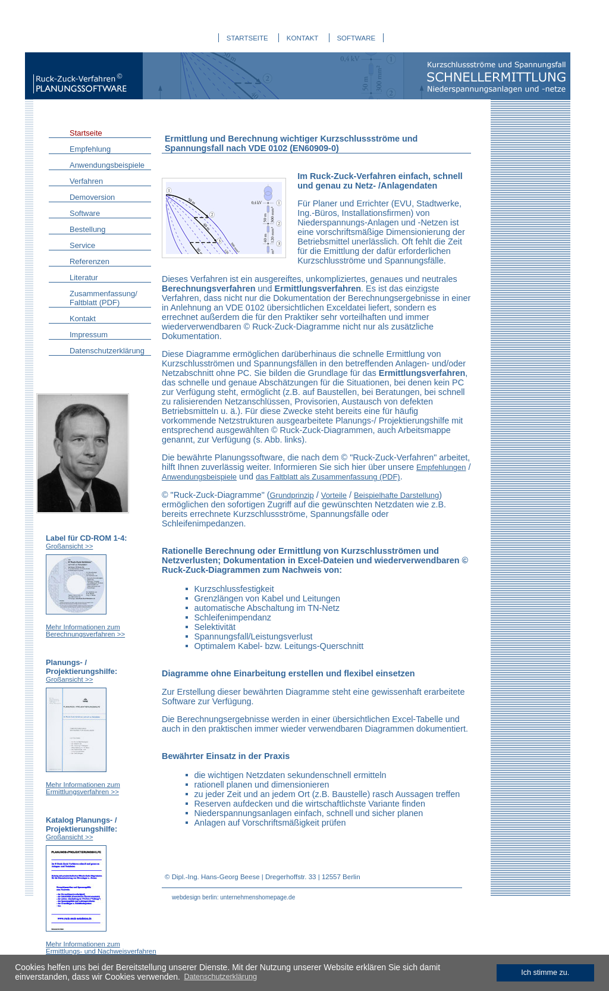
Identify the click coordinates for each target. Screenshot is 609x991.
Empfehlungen (441, 467)
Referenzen (89, 261)
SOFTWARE (356, 38)
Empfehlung (90, 149)
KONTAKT (303, 38)
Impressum (89, 334)
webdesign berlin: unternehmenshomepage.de (233, 897)
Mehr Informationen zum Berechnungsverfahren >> (85, 630)
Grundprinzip (292, 495)
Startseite (86, 132)
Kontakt (83, 318)
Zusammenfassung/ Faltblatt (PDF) (103, 298)
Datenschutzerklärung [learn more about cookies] (220, 977)
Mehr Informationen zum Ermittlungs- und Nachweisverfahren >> (101, 951)
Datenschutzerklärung (107, 350)
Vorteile (334, 495)
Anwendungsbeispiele (107, 165)
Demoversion (92, 197)
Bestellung (88, 229)
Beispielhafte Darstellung (396, 495)
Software (85, 213)
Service (82, 245)
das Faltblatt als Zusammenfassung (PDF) (328, 476)
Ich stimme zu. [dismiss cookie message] (545, 972)
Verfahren (86, 181)
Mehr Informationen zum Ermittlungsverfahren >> (83, 788)
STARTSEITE (247, 38)
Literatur (84, 277)
